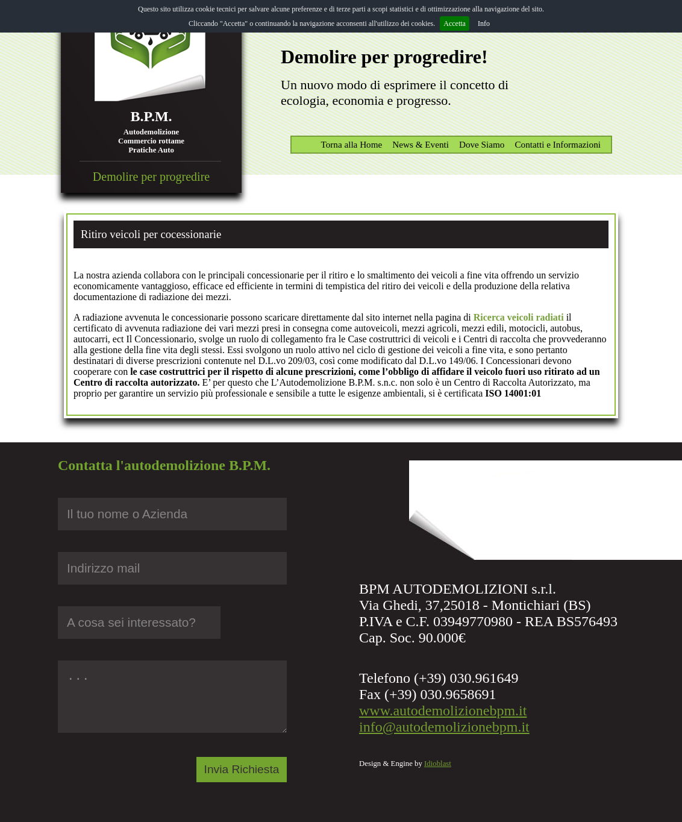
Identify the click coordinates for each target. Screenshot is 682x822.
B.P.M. (151, 116)
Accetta (454, 23)
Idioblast (437, 763)
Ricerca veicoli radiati (519, 317)
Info (484, 23)
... (172, 696)
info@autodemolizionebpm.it (444, 727)
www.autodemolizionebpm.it (443, 710)
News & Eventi (420, 144)
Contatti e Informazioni (558, 144)
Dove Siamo (482, 144)
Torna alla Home (351, 144)
